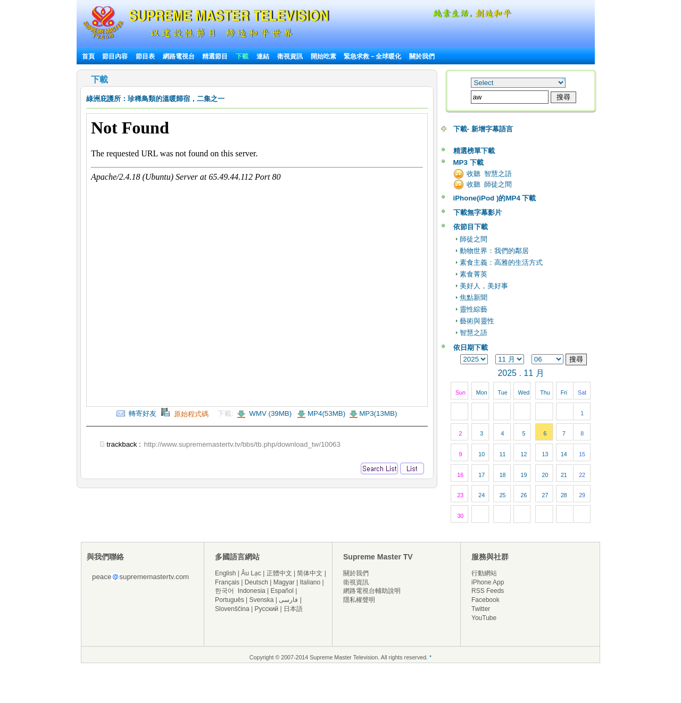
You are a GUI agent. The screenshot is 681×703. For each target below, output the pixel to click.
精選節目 (215, 56)
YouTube (483, 618)
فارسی (288, 600)
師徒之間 (473, 239)
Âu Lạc (251, 573)
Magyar (284, 582)
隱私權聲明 (359, 600)
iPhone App (487, 582)
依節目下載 (470, 227)
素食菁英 (473, 274)
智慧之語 (473, 333)
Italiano (310, 582)
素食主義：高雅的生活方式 (501, 262)
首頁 (88, 56)
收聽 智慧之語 (489, 174)
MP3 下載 (468, 162)
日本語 (293, 609)
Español (282, 591)
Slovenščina (232, 609)
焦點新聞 (473, 298)
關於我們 (422, 56)
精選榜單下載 (474, 151)
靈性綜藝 (473, 309)
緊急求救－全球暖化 (372, 56)
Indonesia (251, 591)
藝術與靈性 (477, 321)
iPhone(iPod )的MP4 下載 (494, 198)
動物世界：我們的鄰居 (494, 251)
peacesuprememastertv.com (140, 577)
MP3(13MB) (378, 413)
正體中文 (279, 573)
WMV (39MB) (269, 413)
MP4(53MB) (326, 413)
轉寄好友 (136, 413)
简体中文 (309, 573)
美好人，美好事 (484, 286)
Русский (267, 609)
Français (227, 582)
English (225, 573)
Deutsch (256, 582)
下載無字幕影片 (477, 212)
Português (229, 600)
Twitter (480, 609)
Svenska (262, 600)
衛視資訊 (290, 56)
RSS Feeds (487, 591)
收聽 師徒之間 (489, 184)
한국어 (224, 591)
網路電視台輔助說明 (372, 591)
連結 (262, 56)
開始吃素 (323, 56)
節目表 (145, 56)
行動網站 (484, 573)
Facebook (485, 600)
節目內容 (115, 56)
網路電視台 (179, 56)
